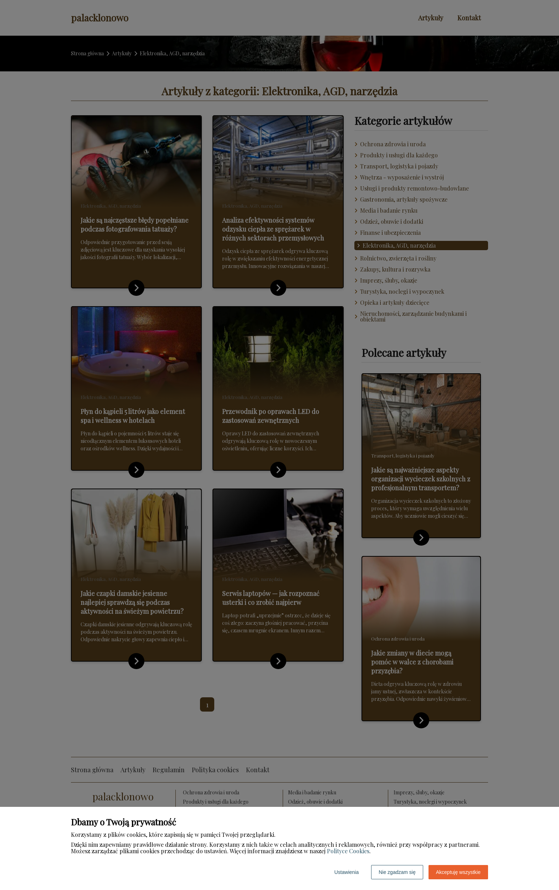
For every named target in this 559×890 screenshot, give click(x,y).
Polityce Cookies (348, 851)
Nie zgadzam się (397, 872)
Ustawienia (346, 872)
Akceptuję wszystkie (458, 872)
